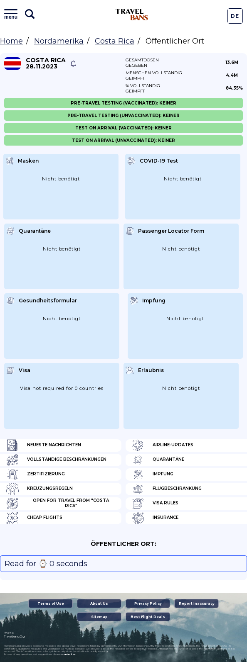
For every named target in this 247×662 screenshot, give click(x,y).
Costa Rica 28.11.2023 (46, 63)
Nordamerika (59, 41)
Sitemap (99, 617)
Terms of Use (50, 603)
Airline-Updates (162, 445)
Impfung (152, 474)
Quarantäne (158, 460)
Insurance (155, 518)
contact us (68, 654)
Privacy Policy (148, 603)
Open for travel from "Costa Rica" (57, 503)
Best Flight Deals (148, 617)
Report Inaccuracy (197, 603)
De (235, 16)
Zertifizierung (35, 474)
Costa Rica (114, 41)
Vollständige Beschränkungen (56, 460)
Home (11, 41)
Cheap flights (34, 518)
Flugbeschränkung (167, 489)
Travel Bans (132, 14)
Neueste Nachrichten (43, 445)
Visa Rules (155, 503)
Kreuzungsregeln (39, 489)
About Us (99, 603)
